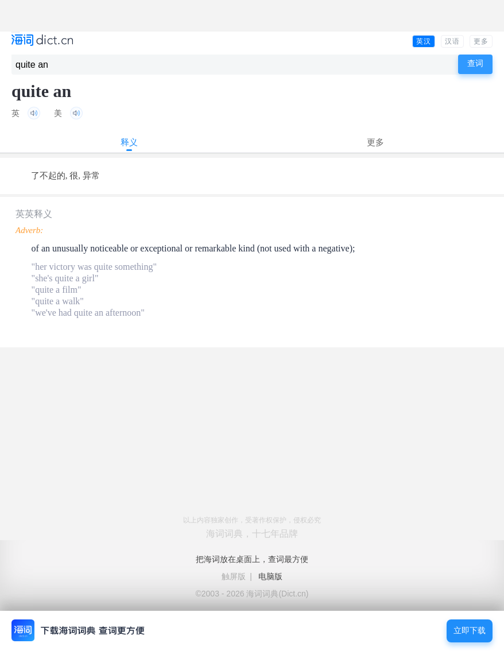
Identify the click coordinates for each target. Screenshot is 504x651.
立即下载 (469, 630)
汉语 (452, 41)
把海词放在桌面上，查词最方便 (252, 559)
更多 (481, 41)
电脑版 (270, 576)
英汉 (423, 41)
